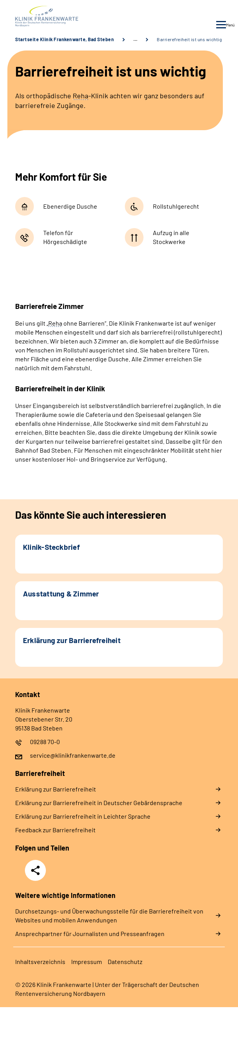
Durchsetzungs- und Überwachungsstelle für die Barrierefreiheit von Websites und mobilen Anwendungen (109, 915)
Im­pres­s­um (86, 961)
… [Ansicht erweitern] (135, 39)
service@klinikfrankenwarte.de (73, 755)
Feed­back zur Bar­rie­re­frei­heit (55, 829)
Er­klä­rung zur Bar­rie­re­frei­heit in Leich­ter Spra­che (82, 816)
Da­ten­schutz (125, 961)
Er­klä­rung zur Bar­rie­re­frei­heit (55, 789)
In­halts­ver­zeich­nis (40, 961)
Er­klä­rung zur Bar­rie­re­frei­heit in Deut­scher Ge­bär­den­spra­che (98, 802)
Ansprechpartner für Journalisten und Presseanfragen (89, 933)
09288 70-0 (45, 741)
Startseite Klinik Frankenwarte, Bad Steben (64, 39)
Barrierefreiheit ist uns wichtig (189, 39)
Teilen (35, 870)
